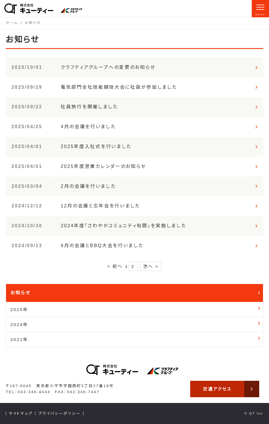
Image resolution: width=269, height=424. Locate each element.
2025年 (19, 309)
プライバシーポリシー (59, 413)
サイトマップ (21, 413)
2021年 (19, 339)
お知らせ (20, 292)
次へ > (151, 266)
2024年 (19, 324)
